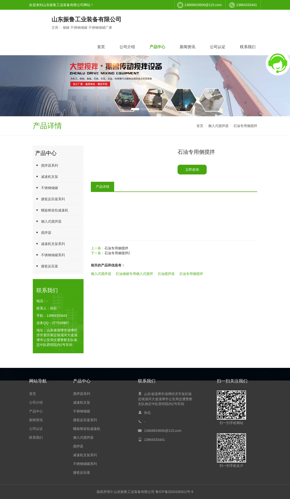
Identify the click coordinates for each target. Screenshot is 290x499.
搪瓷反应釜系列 (50, 199)
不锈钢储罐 (46, 188)
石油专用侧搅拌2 (117, 253)
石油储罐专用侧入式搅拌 (134, 274)
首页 (101, 47)
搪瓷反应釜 (46, 266)
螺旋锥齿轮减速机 (51, 210)
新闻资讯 (187, 47)
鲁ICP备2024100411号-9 (174, 492)
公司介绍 (127, 47)
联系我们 (248, 47)
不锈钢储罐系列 (50, 255)
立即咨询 (192, 170)
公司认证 (217, 47)
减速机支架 (46, 176)
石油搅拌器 (166, 274)
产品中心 (157, 47)
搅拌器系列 (46, 165)
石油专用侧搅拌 (245, 126)
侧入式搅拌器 (218, 126)
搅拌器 (43, 232)
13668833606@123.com (203, 5)
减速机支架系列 (50, 244)
